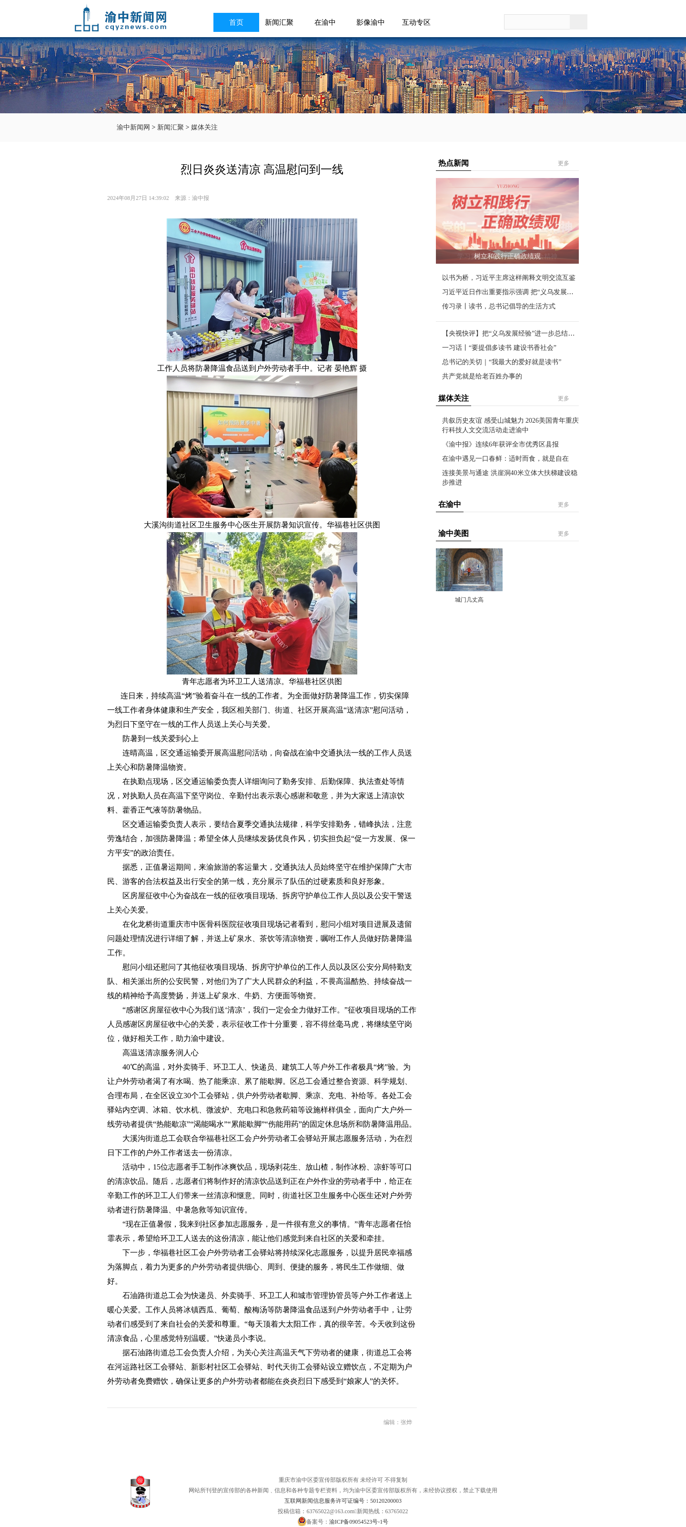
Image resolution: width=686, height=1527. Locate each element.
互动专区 (419, 22)
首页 (236, 22)
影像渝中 (373, 22)
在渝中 (328, 22)
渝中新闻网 (133, 127)
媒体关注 (204, 127)
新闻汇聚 (282, 22)
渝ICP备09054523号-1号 (359, 1521)
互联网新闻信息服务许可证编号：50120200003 (343, 1500)
